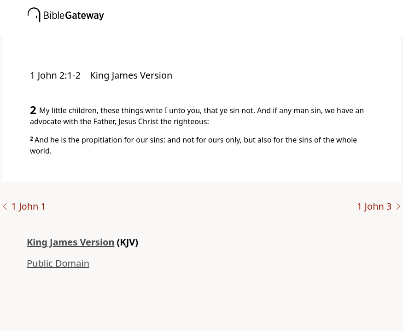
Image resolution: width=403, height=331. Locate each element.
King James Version (70, 242)
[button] (215, 30)
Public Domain (58, 263)
